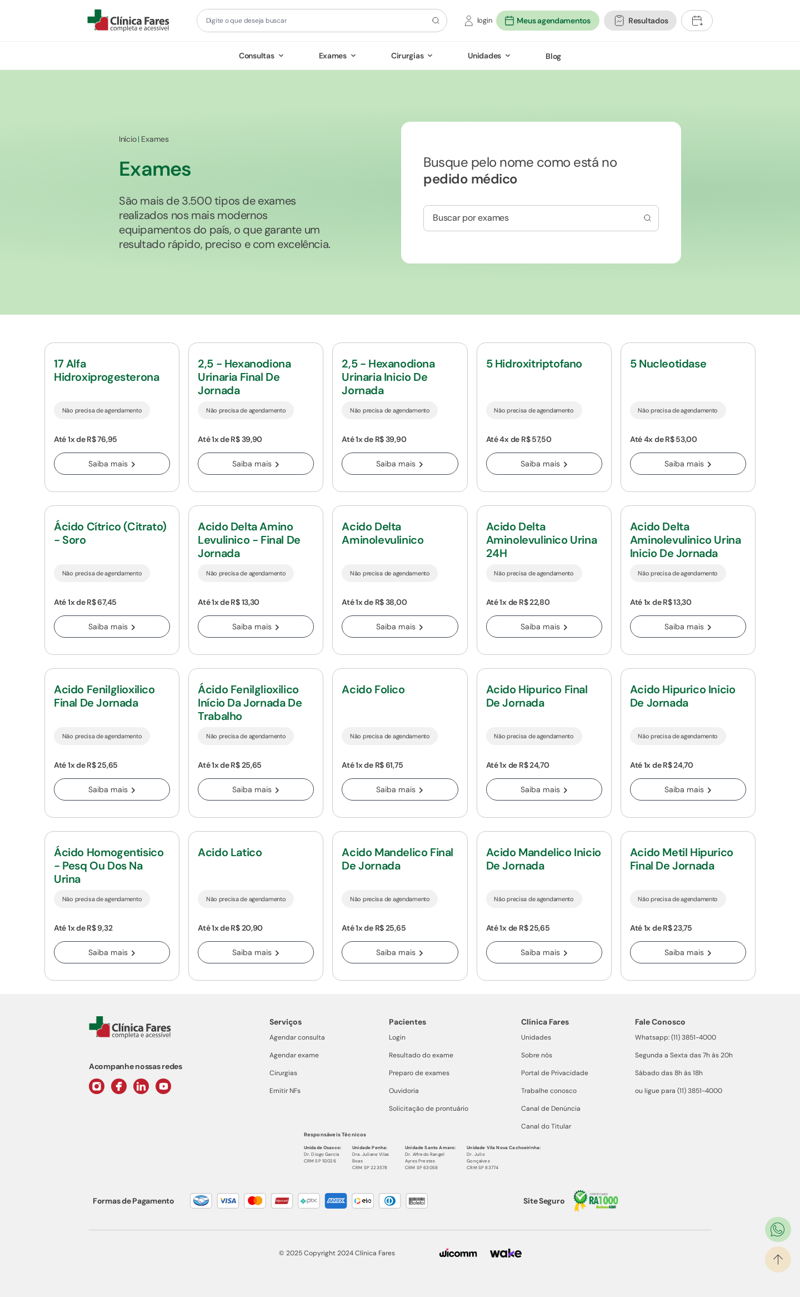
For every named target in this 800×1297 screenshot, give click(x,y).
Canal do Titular (546, 1126)
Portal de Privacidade (554, 1073)
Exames (333, 56)
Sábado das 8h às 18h (669, 1073)
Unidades (484, 56)
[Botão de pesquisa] (434, 20)
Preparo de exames (419, 1073)
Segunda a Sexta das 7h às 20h (684, 1055)
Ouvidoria (404, 1090)
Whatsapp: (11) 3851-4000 (675, 1037)
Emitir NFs (285, 1090)
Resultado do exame (421, 1055)
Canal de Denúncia (551, 1108)
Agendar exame (294, 1055)
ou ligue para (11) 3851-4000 (678, 1090)
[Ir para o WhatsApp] (778, 1229)
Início (127, 139)
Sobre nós (536, 1055)
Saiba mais (112, 464)
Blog (553, 56)
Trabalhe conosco (549, 1090)
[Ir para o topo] (778, 1259)
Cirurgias (407, 56)
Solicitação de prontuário (428, 1108)
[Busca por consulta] (645, 217)
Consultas (256, 56)
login (484, 20)
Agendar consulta (297, 1037)
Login (397, 1037)
